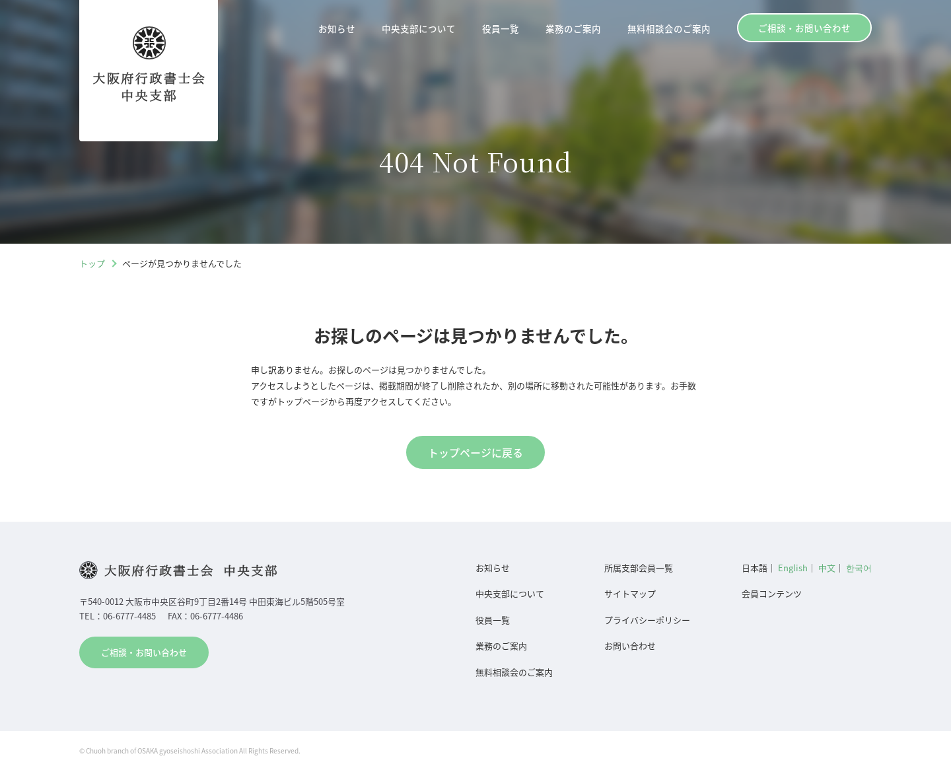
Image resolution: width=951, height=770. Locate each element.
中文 (826, 567)
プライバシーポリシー (647, 619)
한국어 (859, 567)
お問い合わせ (630, 645)
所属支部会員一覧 (638, 567)
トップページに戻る (475, 452)
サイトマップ (630, 593)
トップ (92, 263)
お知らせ (336, 28)
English (793, 567)
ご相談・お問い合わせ (804, 27)
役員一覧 (500, 28)
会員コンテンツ (772, 593)
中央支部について (419, 28)
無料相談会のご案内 (669, 28)
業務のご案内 (573, 28)
